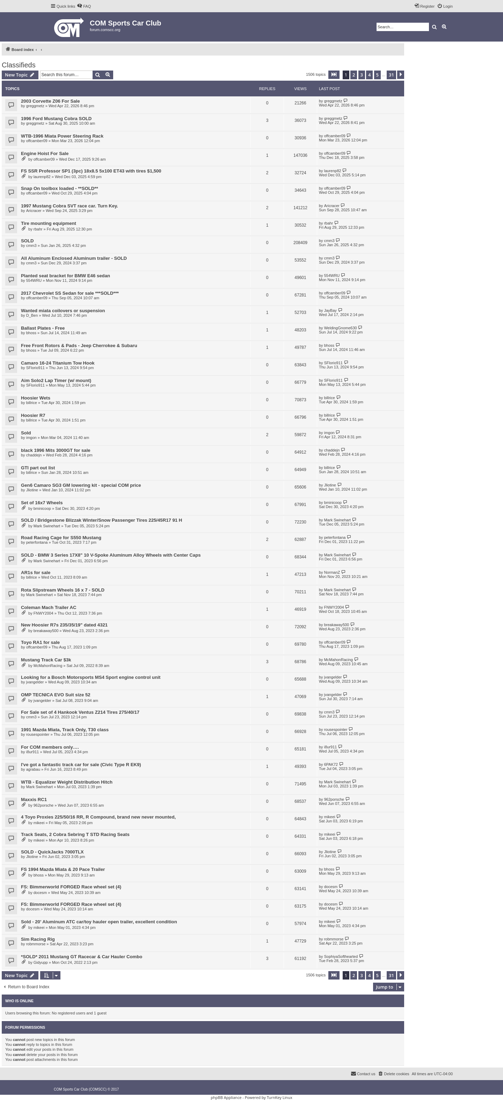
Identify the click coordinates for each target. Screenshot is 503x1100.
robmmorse (36, 944)
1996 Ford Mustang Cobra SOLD (56, 118)
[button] (334, 75)
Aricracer (34, 210)
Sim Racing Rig (38, 939)
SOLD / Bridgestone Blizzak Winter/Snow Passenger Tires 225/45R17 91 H (101, 520)
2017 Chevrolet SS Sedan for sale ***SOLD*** (70, 293)
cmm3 (31, 245)
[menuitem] (84, 6)
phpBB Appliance (226, 1097)
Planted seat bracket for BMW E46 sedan (65, 275)
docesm (40, 892)
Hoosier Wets (35, 398)
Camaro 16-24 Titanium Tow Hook (58, 363)
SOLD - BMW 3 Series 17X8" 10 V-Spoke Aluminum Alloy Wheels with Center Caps (111, 555)
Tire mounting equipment (48, 223)
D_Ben (32, 315)
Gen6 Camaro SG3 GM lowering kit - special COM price (81, 485)
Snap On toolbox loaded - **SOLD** (59, 188)
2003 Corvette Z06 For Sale (50, 101)
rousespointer (38, 734)
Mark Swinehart (47, 526)
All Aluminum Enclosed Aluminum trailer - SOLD (74, 258)
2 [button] (353, 75)
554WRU (34, 280)
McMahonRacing (48, 665)
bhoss (31, 333)
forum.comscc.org (105, 30)
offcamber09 (37, 141)
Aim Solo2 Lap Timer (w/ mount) (56, 380)
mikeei (39, 823)
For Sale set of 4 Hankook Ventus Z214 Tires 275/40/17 (80, 712)
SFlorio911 (35, 368)
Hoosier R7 (33, 415)
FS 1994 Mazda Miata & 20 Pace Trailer (63, 869)
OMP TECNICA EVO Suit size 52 (55, 694)
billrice (31, 403)
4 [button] (369, 75)
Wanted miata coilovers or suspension (63, 310)
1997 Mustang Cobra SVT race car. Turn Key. (69, 205)
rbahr (38, 229)
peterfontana (37, 542)
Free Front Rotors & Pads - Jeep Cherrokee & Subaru (79, 345)
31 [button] (391, 75)
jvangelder (35, 682)
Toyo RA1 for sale (40, 642)
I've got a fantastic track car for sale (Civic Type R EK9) (81, 764)
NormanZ (332, 572)
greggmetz (35, 106)
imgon (31, 437)
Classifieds (19, 65)
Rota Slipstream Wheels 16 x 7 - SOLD (62, 590)
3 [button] (361, 75)
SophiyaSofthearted (341, 956)
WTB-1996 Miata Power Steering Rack (62, 136)
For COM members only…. (50, 747)
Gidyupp (41, 962)
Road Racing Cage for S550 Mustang (61, 537)
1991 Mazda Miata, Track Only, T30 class (65, 729)
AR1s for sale (35, 572)
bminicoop (42, 508)
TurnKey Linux (279, 1097)
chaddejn (34, 455)
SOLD (27, 240)
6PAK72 (331, 764)
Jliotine (32, 490)
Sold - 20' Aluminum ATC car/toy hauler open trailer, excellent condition (99, 921)
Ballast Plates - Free (43, 328)
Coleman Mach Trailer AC (48, 607)
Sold (26, 432)
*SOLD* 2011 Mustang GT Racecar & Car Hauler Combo (81, 956)
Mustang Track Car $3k (46, 659)
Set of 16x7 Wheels (42, 502)
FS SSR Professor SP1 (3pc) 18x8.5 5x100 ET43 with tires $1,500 (91, 171)
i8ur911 (32, 752)
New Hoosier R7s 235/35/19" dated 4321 (64, 625)
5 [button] (377, 75)
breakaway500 (46, 631)
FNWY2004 (43, 613)
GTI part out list (38, 467)
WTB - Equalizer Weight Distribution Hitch (66, 782)
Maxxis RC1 (34, 799)
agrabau (33, 769)
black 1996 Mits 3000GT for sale (55, 450)
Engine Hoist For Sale (44, 153)
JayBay (330, 310)
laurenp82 (42, 177)
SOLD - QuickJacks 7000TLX (52, 852)
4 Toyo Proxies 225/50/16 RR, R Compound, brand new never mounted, (98, 817)
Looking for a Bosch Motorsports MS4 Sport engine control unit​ (90, 677)
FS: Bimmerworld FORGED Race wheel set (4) (71, 886)
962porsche (44, 805)
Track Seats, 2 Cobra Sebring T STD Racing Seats (75, 834)
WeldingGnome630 (340, 328)
